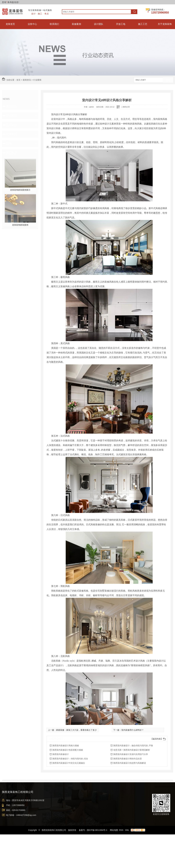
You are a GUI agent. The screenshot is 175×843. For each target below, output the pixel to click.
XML (127, 830)
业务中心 (32, 24)
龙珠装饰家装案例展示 (20, 190)
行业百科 (11, 124)
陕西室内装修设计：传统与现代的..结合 (70, 758)
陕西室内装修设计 (60, 754)
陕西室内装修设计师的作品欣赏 (127, 758)
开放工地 (120, 24)
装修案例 (76, 24)
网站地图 (114, 830)
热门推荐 (11, 152)
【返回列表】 (157, 739)
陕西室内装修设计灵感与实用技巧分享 (130, 754)
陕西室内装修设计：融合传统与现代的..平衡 (133, 745)
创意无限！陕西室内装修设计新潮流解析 (131, 750)
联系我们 (54, 24)
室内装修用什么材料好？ (132, 730)
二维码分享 (125, 107)
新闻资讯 (27, 80)
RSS (121, 830)
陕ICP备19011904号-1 (97, 830)
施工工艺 (142, 24)
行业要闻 (37, 80)
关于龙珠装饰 (165, 24)
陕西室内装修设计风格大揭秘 (65, 745)
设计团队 (98, 24)
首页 (18, 80)
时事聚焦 (11, 134)
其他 (9, 143)
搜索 (168, 80)
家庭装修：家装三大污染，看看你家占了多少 (76, 730)
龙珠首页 (10, 24)
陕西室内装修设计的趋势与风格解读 (129, 763)
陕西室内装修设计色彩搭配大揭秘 (67, 750)
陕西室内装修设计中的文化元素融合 (68, 763)
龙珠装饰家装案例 (20, 225)
